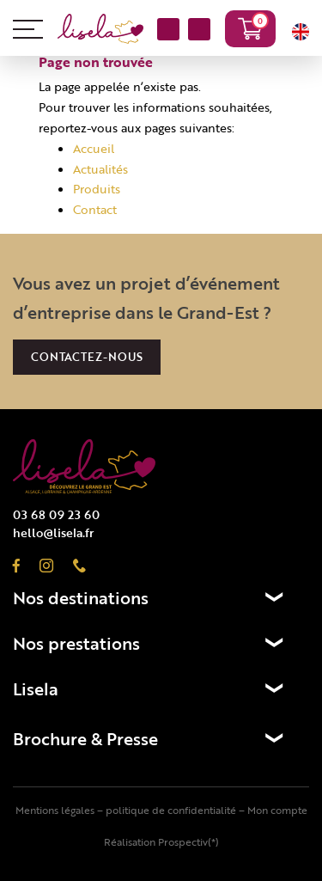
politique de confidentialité (171, 809)
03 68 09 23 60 (199, 31)
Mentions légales (54, 809)
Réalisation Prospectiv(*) (161, 841)
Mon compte (277, 809)
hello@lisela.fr (53, 532)
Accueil (93, 148)
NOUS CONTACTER (168, 31)
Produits (96, 189)
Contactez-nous (87, 356)
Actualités (100, 169)
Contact (95, 209)
